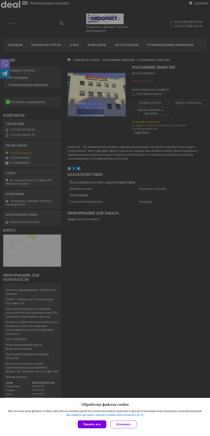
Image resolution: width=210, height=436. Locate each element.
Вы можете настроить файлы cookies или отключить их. (103, 414)
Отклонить (123, 424)
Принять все (92, 424)
